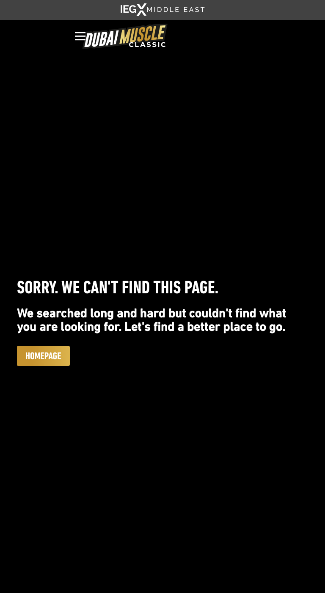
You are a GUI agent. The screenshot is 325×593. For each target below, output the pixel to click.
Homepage (43, 356)
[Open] (80, 36)
